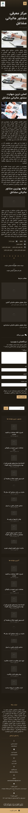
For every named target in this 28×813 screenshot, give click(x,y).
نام (26, 366)
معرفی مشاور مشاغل (8, 250)
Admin (21, 241)
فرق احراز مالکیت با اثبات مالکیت (14, 661)
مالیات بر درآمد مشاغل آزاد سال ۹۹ (14, 492)
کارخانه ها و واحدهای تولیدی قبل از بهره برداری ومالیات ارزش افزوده (14, 464)
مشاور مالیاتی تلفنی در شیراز (14, 506)
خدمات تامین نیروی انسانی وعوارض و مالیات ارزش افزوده (14, 534)
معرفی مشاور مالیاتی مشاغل (19, 250)
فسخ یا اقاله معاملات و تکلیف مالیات (14, 433)
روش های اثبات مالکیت (14, 674)
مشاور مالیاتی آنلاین (15, 304)
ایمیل (25, 374)
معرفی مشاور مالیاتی (6, 247)
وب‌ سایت (24, 381)
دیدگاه (24, 350)
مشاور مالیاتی (22, 304)
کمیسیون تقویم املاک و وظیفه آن (14, 479)
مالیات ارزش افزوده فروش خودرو (14, 548)
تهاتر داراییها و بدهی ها (14, 519)
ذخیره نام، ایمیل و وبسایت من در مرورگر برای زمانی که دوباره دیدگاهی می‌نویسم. (15, 392)
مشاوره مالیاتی (19, 244)
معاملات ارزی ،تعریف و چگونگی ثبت (14, 449)
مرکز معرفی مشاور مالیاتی (17, 247)
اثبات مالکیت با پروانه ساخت (14, 688)
